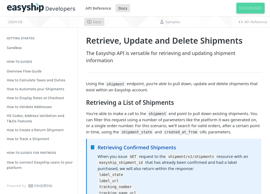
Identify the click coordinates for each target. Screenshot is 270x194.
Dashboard (250, 8)
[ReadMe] (40, 186)
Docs (123, 8)
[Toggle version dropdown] (18, 22)
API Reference (98, 8)
